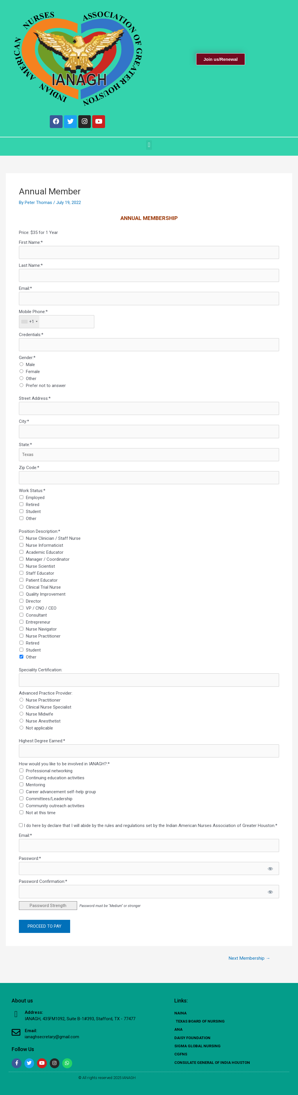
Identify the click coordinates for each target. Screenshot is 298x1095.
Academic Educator (44, 556)
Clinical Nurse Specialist (48, 711)
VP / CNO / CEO (41, 612)
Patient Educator (42, 584)
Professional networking (49, 775)
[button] (149, 147)
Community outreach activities (55, 809)
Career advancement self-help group (61, 795)
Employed (35, 501)
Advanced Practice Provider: (45, 697)
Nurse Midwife (39, 717)
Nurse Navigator (41, 633)
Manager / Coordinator (48, 563)
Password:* (30, 862)
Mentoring (35, 788)
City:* (24, 424)
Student (33, 515)
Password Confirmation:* (43, 886)
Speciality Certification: (40, 673)
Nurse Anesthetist (43, 724)
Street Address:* (35, 401)
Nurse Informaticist (44, 549)
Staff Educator (40, 577)
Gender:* (27, 360)
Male (30, 367)
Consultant (36, 619)
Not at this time (41, 816)
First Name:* (31, 244)
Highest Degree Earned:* (42, 744)
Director (33, 605)
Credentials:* (31, 337)
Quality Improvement (45, 598)
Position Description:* (39, 535)
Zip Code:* (29, 471)
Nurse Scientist (40, 570)
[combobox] (29, 324)
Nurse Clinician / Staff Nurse (53, 542)
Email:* (25, 290)
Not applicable (39, 731)
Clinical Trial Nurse (43, 591)
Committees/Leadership (49, 802)
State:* (25, 447)
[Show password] (270, 873)
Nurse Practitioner (43, 640)
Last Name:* (31, 267)
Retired (32, 508)
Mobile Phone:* (33, 314)
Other (31, 381)
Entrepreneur (38, 626)
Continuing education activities (55, 782)
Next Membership (249, 963)
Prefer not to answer (46, 388)
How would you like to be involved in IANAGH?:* (64, 768)
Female (33, 374)
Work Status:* (32, 494)
